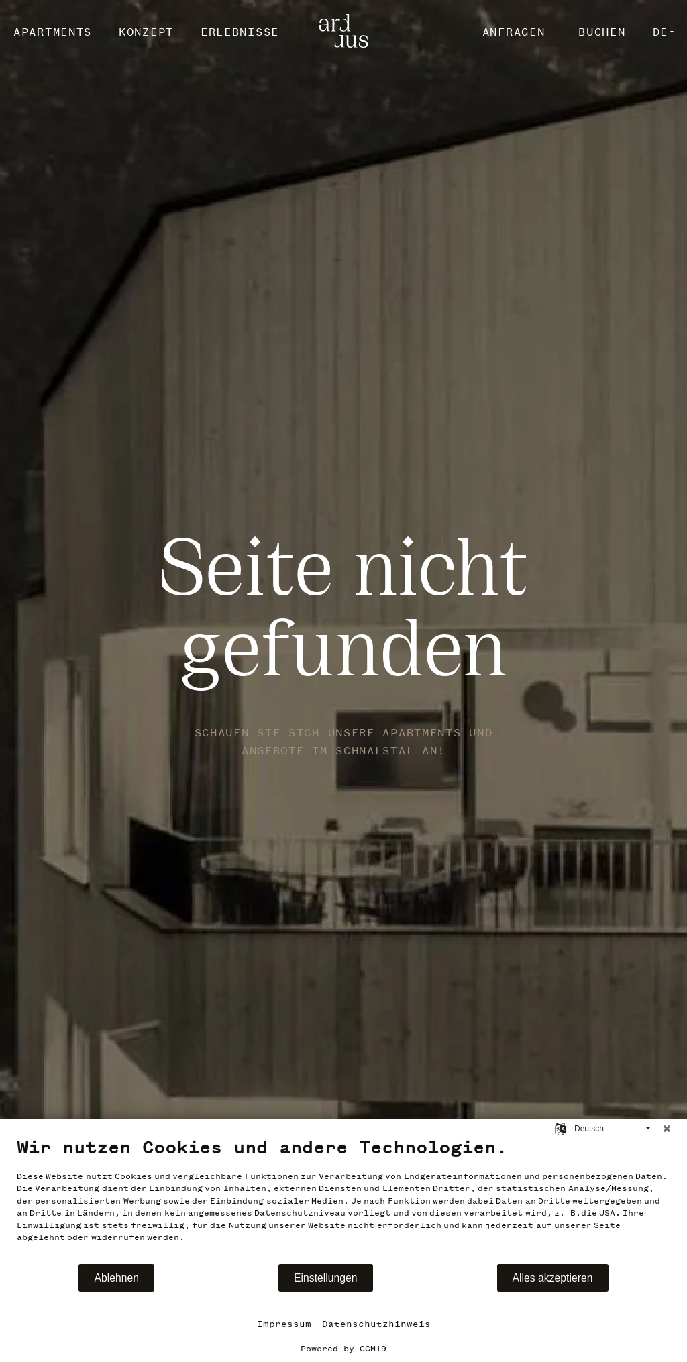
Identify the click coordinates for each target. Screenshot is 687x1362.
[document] (343, 1200)
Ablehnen (116, 1278)
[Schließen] (667, 1129)
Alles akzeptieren (553, 1278)
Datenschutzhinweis (376, 1324)
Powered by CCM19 (343, 1348)
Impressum (284, 1324)
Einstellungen (326, 1278)
